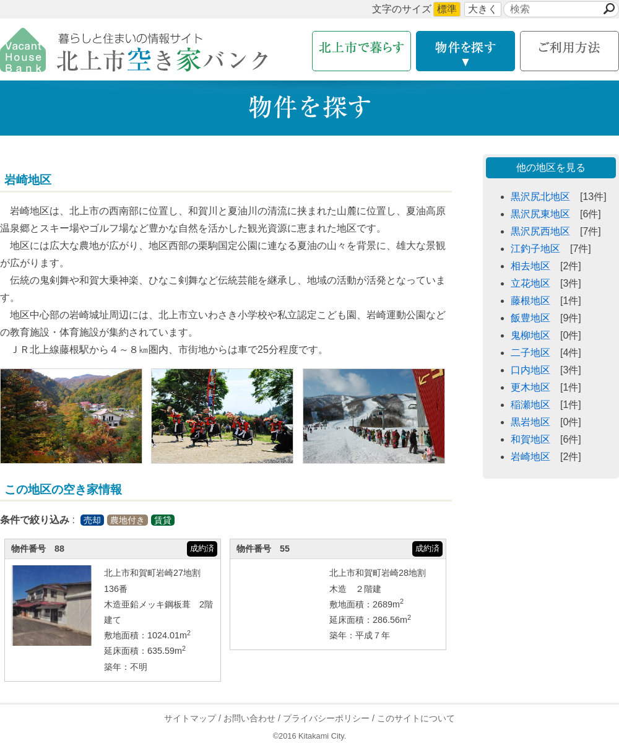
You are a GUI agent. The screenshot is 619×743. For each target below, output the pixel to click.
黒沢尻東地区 (540, 214)
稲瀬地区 (530, 404)
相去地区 (530, 266)
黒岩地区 (530, 422)
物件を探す (465, 51)
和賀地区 (530, 439)
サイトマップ (190, 718)
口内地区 (530, 370)
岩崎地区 (530, 456)
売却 (92, 520)
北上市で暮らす (361, 51)
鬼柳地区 (530, 335)
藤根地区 (530, 300)
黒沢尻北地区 (540, 196)
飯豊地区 (530, 318)
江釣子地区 (535, 248)
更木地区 (530, 387)
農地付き (127, 520)
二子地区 (530, 352)
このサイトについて (416, 718)
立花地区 (530, 283)
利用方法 (569, 51)
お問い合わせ (249, 718)
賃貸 (162, 520)
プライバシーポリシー (326, 718)
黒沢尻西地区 (540, 231)
